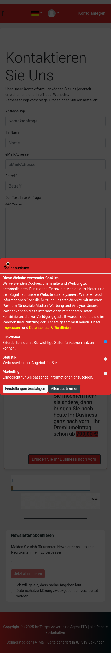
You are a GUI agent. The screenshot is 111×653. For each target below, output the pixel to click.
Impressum (12, 328)
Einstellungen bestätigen (25, 388)
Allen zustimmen (64, 388)
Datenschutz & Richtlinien (50, 328)
